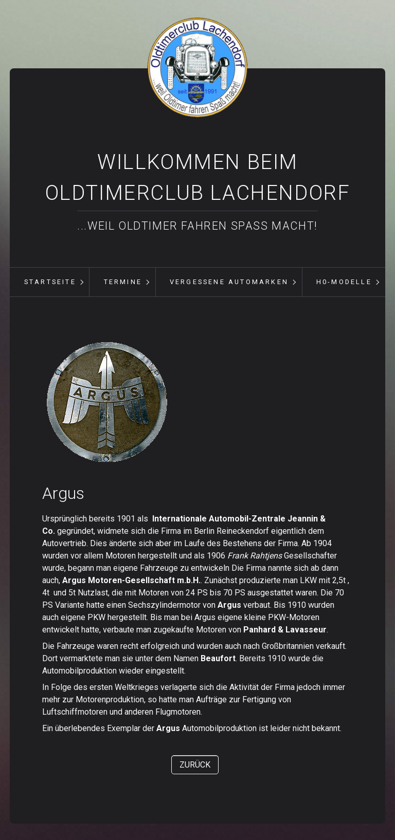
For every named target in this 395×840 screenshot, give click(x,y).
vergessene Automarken (229, 282)
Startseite (50, 282)
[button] (195, 764)
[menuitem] (49, 282)
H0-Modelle (344, 282)
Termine (123, 282)
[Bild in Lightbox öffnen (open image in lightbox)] (106, 402)
